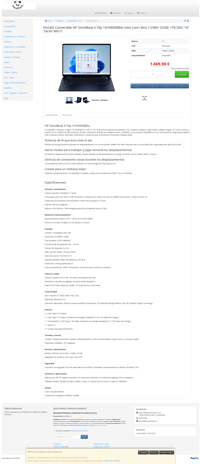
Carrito (142, 13)
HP (163, 41)
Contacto (115, 13)
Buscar (129, 13)
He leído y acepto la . (72, 431)
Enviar (84, 437)
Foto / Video (9, 77)
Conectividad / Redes (12, 52)
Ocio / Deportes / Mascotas (15, 93)
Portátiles (8, 31)
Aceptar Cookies (167, 452)
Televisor (8, 41)
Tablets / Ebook (10, 72)
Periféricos (8, 67)
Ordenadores (9, 21)
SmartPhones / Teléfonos (14, 36)
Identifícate (100, 13)
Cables (6, 62)
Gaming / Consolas (12, 57)
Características (52, 115)
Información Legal (101, 444)
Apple (6, 98)
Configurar (143, 452)
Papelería (8, 88)
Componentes (10, 26)
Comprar (182, 74)
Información (67, 115)
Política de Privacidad (100, 425)
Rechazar (154, 452)
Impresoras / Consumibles (15, 47)
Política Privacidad (60, 446)
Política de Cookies (112, 461)
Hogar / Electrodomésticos (15, 82)
